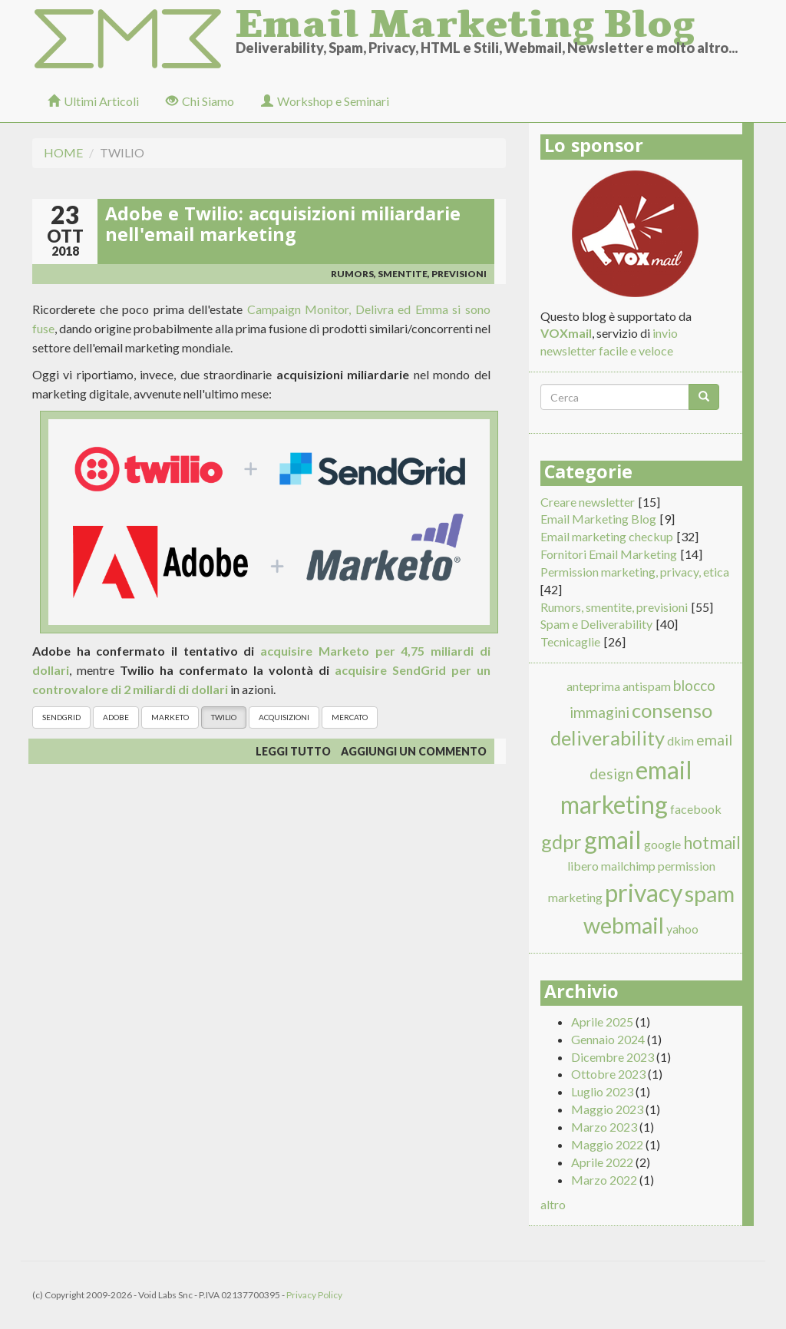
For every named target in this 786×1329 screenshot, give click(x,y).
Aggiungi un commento (414, 751)
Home (63, 152)
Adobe (116, 717)
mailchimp (628, 865)
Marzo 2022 (604, 1179)
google (662, 844)
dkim (680, 740)
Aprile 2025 (602, 1021)
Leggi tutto (293, 751)
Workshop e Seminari (325, 101)
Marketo (170, 717)
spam (710, 894)
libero (583, 865)
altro (553, 1204)
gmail (613, 840)
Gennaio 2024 (608, 1039)
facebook (696, 809)
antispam (647, 686)
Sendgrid (61, 717)
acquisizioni (284, 717)
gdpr (561, 841)
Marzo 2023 (604, 1126)
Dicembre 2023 (612, 1057)
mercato (350, 717)
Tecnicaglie (570, 641)
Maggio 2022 (607, 1144)
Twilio (223, 717)
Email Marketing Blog (465, 19)
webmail (623, 925)
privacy (643, 892)
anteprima (593, 686)
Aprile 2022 (602, 1162)
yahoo (682, 928)
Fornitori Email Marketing (608, 554)
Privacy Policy (314, 1295)
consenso (672, 710)
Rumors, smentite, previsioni (409, 273)
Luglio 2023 (602, 1091)
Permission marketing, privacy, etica (634, 571)
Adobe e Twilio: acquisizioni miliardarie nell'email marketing (283, 227)
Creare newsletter (587, 501)
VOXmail (566, 333)
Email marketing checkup (606, 536)
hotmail (712, 842)
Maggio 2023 (607, 1109)
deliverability (607, 737)
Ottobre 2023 (608, 1073)
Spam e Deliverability (596, 624)
